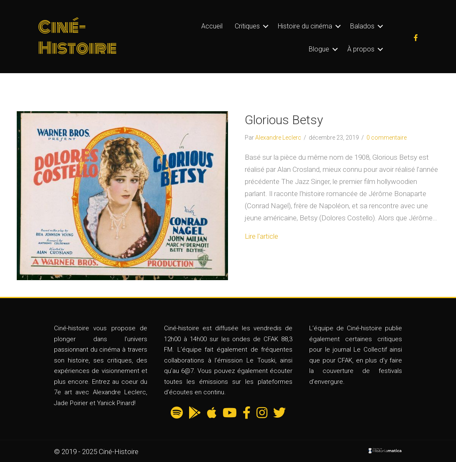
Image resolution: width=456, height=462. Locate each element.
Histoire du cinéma (305, 26)
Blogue (319, 49)
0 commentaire (386, 137)
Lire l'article (261, 236)
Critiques (247, 26)
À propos (360, 49)
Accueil (212, 26)
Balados (362, 26)
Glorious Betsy (284, 119)
